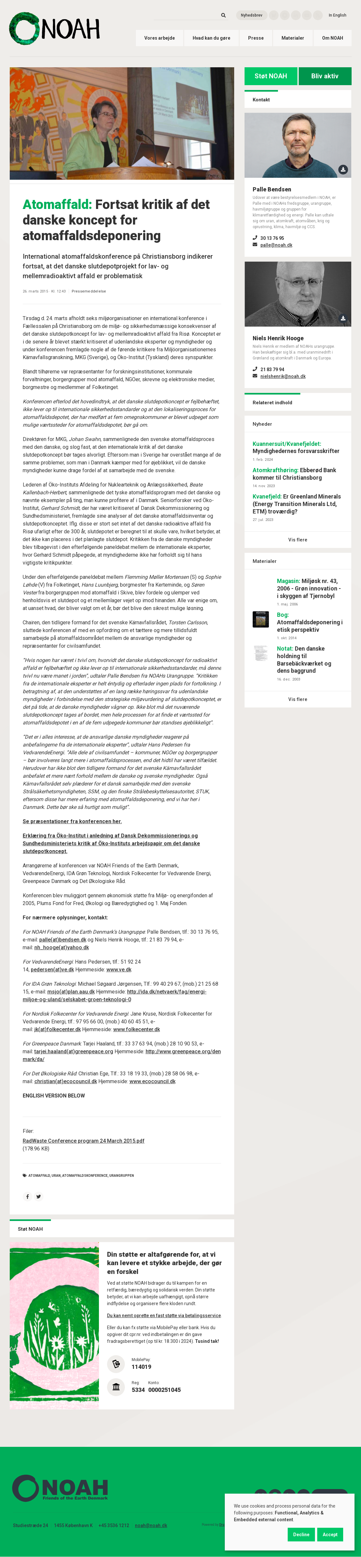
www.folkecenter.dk (136, 1029)
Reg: (136, 1383)
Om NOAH (332, 38)
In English (337, 15)
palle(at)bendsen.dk (62, 940)
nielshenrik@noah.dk (283, 376)
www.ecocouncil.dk (152, 1081)
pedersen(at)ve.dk (52, 970)
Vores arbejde (159, 38)
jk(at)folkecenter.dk (57, 1029)
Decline (301, 1534)
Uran (56, 1175)
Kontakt (261, 100)
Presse (256, 38)
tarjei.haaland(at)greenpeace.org (73, 1051)
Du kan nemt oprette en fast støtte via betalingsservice (164, 1315)
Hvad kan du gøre (211, 38)
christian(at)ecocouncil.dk (65, 1081)
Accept (330, 1534)
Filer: (28, 1131)
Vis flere (297, 539)
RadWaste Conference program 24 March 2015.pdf (84, 1141)
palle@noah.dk (276, 245)
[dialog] (290, 1522)
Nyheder (262, 424)
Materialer (293, 38)
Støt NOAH (271, 76)
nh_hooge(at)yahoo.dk (61, 947)
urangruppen (121, 1175)
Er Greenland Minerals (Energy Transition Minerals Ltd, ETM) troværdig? (297, 504)
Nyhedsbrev (251, 15)
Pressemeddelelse (89, 291)
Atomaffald (39, 1175)
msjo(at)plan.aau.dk (71, 992)
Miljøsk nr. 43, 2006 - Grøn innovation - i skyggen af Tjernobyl (309, 588)
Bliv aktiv (325, 76)
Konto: (154, 1383)
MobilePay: (141, 1359)
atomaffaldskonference (85, 1175)
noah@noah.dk (151, 1525)
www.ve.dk (118, 970)
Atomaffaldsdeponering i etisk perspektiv (310, 622)
